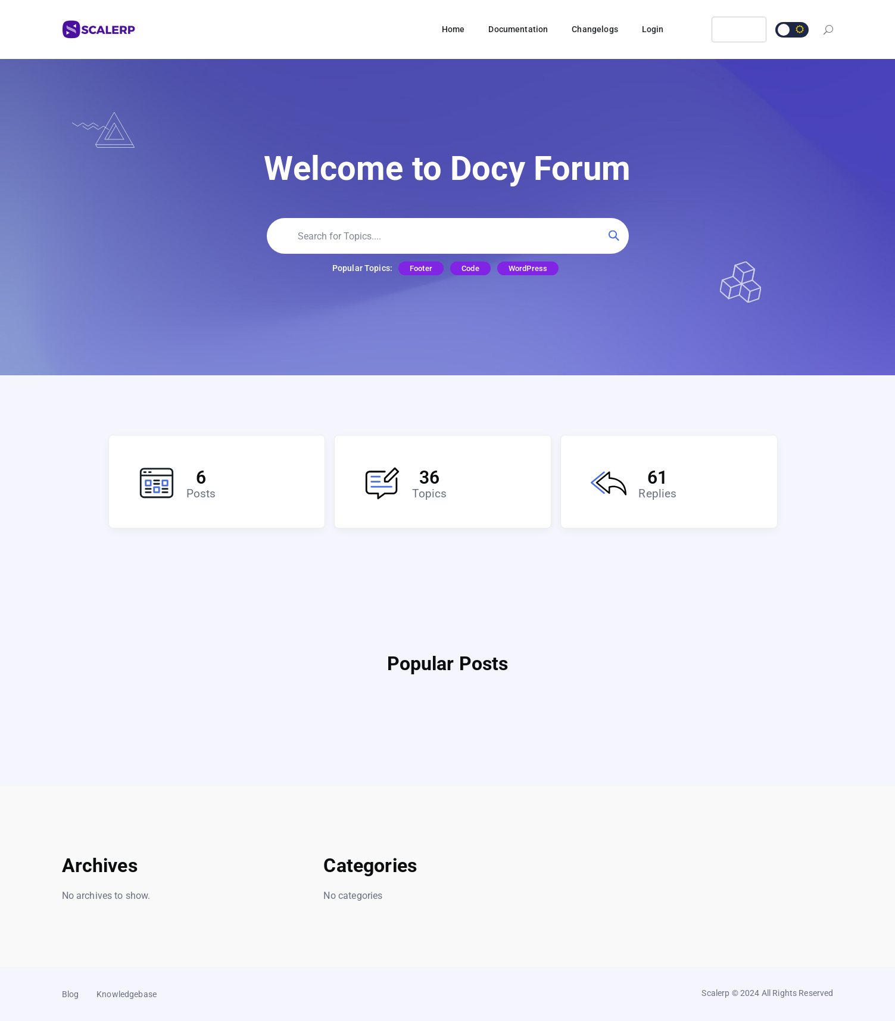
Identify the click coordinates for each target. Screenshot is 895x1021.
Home (453, 29)
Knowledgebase (126, 994)
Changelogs (595, 29)
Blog (70, 994)
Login (653, 29)
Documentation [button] (518, 29)
